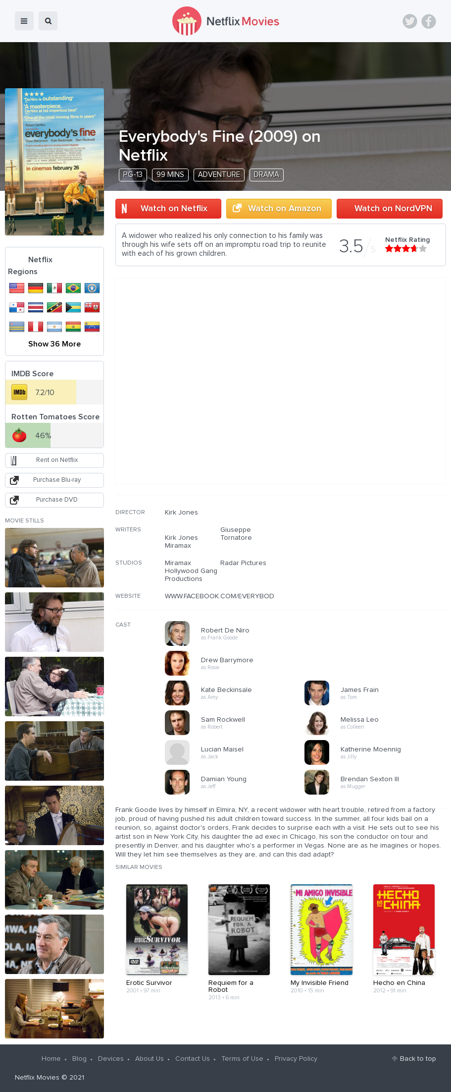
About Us (149, 1058)
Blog (79, 1058)
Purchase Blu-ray (57, 480)
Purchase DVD (57, 500)
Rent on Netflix (57, 460)
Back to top (418, 1058)
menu (24, 20)
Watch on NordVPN (393, 208)
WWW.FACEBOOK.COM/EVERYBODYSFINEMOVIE (241, 596)
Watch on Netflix (174, 208)
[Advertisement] (372, 572)
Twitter (409, 21)
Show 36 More (54, 344)
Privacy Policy (296, 1058)
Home (51, 1058)
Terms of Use (242, 1058)
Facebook (428, 21)
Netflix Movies (37, 1077)
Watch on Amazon (284, 208)
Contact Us (192, 1058)
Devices (111, 1058)
